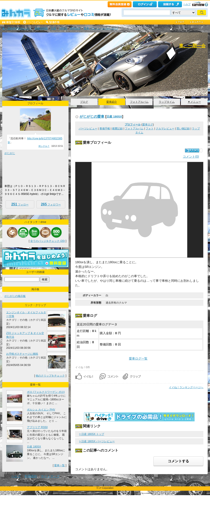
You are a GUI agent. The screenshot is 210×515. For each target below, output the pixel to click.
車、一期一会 (192, 45)
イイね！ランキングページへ (186, 387)
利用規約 (31, 476)
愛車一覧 (59, 465)
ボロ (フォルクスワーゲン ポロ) (46, 392)
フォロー (20, 204)
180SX (63, 28)
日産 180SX (114, 116)
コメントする (178, 461)
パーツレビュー (88, 128)
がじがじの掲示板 (15, 296)
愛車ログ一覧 (138, 358)
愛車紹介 (75, 28)
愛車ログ (147, 124)
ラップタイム (167, 101)
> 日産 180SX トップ (91, 434)
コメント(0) (191, 156)
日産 (53, 28)
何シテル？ (44, 146)
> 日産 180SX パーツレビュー (97, 441)
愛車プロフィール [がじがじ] (101, 28)
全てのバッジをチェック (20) (47, 241)
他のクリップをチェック (50, 375)
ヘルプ (187, 4)
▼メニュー (194, 101)
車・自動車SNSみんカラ (17, 28)
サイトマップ (50, 476)
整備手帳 (104, 128)
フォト (150, 128)
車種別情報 (41, 28)
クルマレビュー (165, 128)
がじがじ (9, 153)
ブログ (84, 101)
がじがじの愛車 (92, 116)
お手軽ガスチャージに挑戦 (22, 353)
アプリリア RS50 (37, 427)
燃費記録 (117, 128)
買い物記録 (183, 128)
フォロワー (51, 204)
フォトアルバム (139, 101)
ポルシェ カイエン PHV (41, 409)
